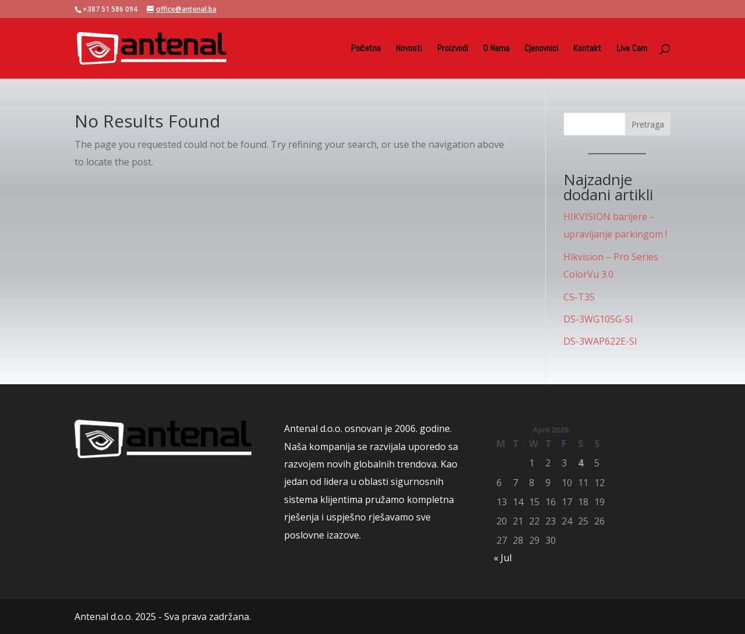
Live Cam (631, 49)
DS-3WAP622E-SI (600, 341)
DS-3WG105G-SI (598, 319)
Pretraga (648, 124)
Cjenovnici (541, 49)
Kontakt (587, 49)
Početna (366, 49)
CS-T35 (579, 297)
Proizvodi (452, 49)
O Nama (496, 49)
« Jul (503, 557)
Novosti (409, 49)
